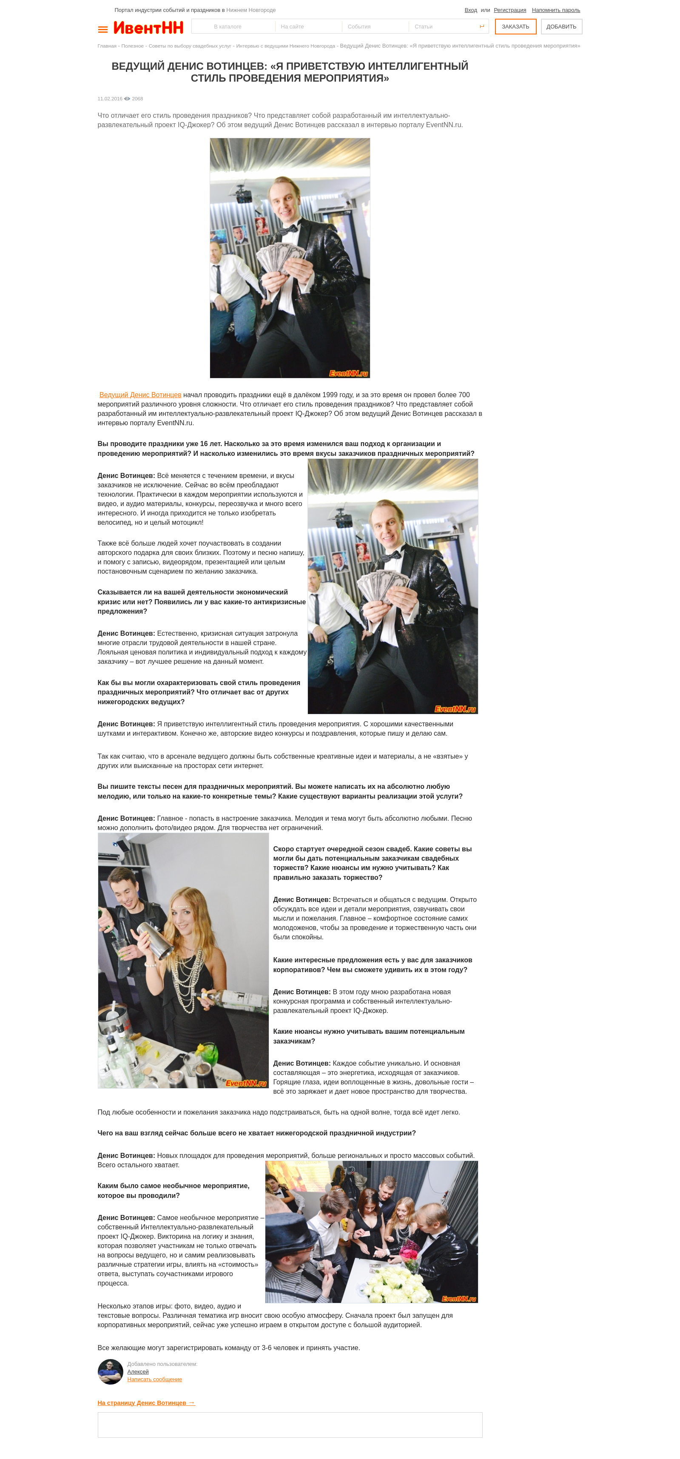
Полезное (133, 45)
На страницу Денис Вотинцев (147, 1402)
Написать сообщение (155, 1379)
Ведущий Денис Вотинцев (141, 394)
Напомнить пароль (556, 10)
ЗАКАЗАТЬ (515, 26)
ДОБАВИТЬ (561, 26)
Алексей (138, 1371)
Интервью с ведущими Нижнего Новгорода (285, 45)
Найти (198, 26)
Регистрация (510, 10)
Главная (107, 45)
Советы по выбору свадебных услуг (190, 45)
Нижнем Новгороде (251, 10)
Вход (471, 10)
